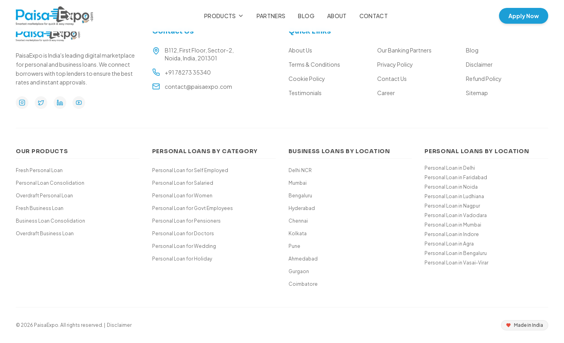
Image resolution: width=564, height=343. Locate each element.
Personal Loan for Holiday (182, 259)
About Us (300, 50)
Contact (373, 15)
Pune (294, 246)
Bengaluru (300, 196)
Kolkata (298, 233)
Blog (306, 15)
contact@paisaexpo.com (198, 86)
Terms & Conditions (314, 64)
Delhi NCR (300, 170)
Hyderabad (302, 208)
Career (386, 92)
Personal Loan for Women (182, 196)
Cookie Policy (307, 78)
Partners (271, 15)
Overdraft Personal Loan (44, 196)
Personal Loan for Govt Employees (192, 208)
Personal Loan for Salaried (182, 183)
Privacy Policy (395, 64)
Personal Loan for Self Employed (190, 170)
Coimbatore (303, 284)
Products (224, 15)
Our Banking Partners (404, 50)
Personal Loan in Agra (449, 244)
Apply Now (523, 15)
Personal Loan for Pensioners (186, 221)
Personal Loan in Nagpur (452, 206)
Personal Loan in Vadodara (455, 215)
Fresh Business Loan (39, 208)
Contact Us (392, 78)
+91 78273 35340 (188, 72)
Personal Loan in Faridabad (455, 177)
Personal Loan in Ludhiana (454, 196)
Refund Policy (484, 78)
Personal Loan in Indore (451, 234)
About (337, 15)
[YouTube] (79, 102)
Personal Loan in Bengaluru (455, 253)
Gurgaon (299, 271)
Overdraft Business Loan (45, 233)
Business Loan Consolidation (50, 221)
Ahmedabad (303, 259)
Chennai (298, 221)
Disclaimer (479, 64)
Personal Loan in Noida (451, 187)
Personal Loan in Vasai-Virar (456, 263)
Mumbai (298, 183)
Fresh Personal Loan (39, 170)
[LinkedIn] (60, 102)
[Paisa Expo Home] (54, 15)
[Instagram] (22, 102)
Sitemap (477, 92)
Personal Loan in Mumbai (452, 225)
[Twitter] (41, 102)
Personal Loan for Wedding (184, 246)
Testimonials (305, 92)
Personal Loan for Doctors (183, 233)
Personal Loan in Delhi (449, 168)
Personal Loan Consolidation (50, 183)
